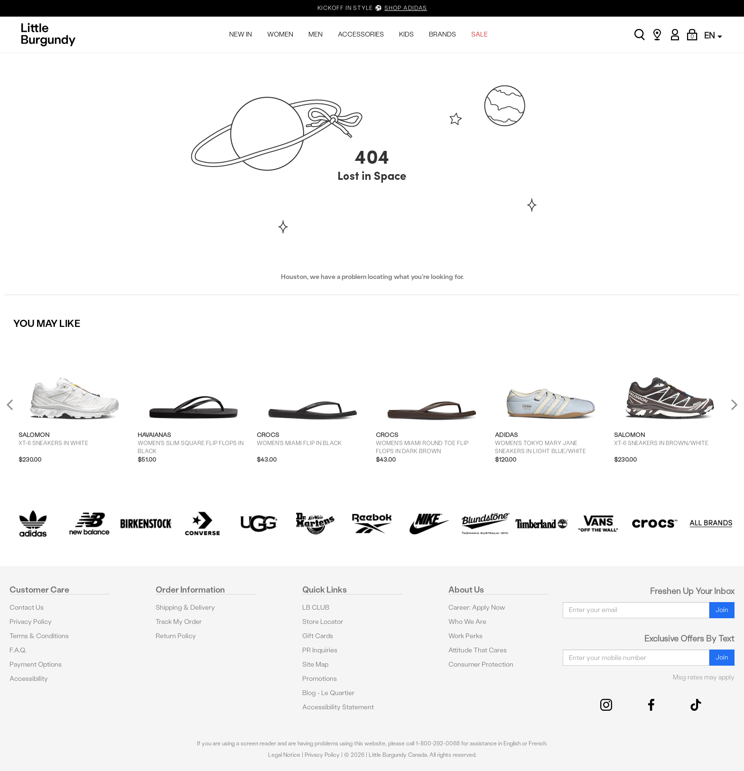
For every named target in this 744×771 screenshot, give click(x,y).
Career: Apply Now (476, 608)
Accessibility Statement (338, 707)
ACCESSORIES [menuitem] (361, 34)
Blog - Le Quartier (328, 693)
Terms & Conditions (39, 636)
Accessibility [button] (28, 679)
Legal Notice (284, 755)
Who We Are (467, 622)
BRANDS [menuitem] (442, 34)
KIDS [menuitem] (406, 34)
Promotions (319, 679)
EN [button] (713, 35)
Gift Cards (317, 636)
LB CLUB (315, 608)
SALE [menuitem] (479, 34)
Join (722, 610)
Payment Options (35, 664)
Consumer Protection (480, 664)
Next (732, 404)
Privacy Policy (30, 622)
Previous (16, 408)
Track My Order (179, 622)
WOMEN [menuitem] (280, 34)
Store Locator (322, 622)
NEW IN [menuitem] (240, 34)
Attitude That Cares (477, 650)
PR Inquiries (319, 650)
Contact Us (26, 608)
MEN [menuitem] (315, 34)
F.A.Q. (18, 650)
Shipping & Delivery (185, 608)
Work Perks (465, 636)
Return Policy (176, 636)
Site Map (315, 664)
